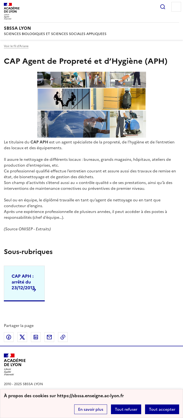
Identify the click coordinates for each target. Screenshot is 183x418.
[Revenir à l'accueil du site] (15, 364)
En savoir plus (90, 409)
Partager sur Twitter (22, 337)
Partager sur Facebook (9, 337)
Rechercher (163, 7)
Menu (176, 7)
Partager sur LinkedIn (36, 337)
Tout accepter (162, 409)
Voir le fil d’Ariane (16, 46)
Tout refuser (126, 409)
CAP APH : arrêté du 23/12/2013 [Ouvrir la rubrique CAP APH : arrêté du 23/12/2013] (23, 282)
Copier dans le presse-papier (63, 337)
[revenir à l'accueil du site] (91, 28)
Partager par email (49, 337)
